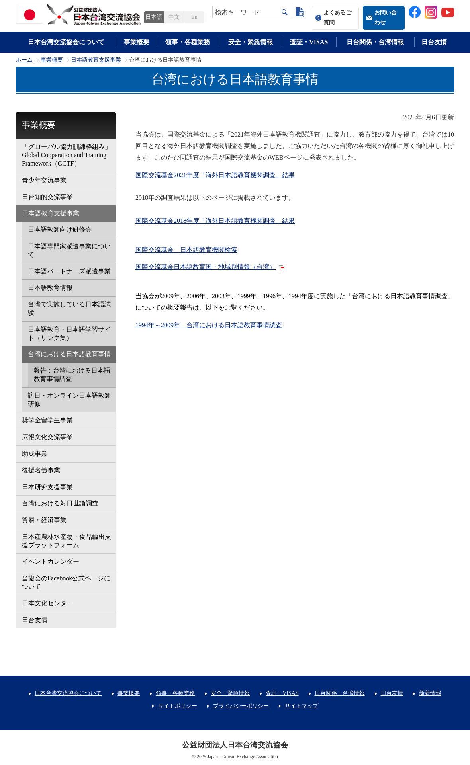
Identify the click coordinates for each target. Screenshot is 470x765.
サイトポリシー (177, 706)
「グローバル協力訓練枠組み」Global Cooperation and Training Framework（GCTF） (66, 155)
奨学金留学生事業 (47, 420)
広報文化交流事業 (47, 436)
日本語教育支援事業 (96, 60)
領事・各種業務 (187, 42)
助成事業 (34, 453)
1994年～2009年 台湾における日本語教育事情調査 (208, 325)
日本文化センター (47, 603)
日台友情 (434, 42)
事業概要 (136, 42)
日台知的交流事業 (47, 196)
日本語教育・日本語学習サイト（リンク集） (69, 333)
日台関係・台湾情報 (375, 42)
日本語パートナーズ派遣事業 (69, 271)
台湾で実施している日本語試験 (69, 308)
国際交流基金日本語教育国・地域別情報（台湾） (205, 266)
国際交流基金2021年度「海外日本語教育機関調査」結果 (215, 175)
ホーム (24, 60)
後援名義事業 (41, 470)
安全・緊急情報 (250, 42)
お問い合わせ (385, 17)
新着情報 (430, 693)
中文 (174, 17)
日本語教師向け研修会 (60, 229)
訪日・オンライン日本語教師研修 (69, 399)
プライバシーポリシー (241, 706)
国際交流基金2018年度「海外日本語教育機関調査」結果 (215, 220)
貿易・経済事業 (44, 520)
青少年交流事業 (44, 180)
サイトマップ (301, 706)
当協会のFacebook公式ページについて (66, 582)
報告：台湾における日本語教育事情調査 (72, 374)
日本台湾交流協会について (66, 42)
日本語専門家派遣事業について (69, 250)
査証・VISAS (309, 42)
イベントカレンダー (50, 561)
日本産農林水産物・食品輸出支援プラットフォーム (66, 540)
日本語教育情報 (50, 287)
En (194, 17)
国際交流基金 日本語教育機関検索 (186, 249)
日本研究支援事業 (47, 487)
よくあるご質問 (337, 17)
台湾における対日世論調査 (60, 503)
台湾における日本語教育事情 (69, 354)
